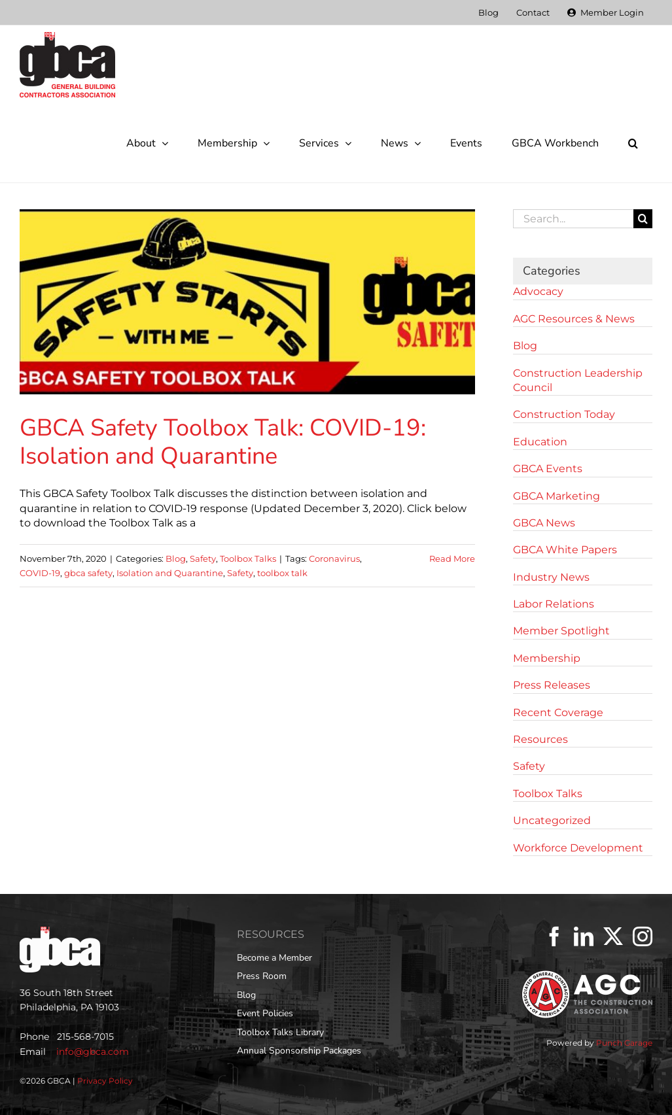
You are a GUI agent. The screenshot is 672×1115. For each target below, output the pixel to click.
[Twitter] (613, 936)
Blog (176, 558)
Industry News (551, 577)
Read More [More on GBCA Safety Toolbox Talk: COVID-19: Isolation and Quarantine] (452, 558)
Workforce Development (578, 848)
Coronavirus (334, 558)
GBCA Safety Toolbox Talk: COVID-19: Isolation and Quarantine (223, 442)
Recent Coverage (558, 712)
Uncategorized (552, 820)
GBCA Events (547, 468)
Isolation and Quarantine (169, 573)
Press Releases (551, 685)
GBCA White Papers (565, 549)
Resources (540, 739)
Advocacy (538, 291)
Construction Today (564, 414)
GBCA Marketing (556, 496)
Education (540, 442)
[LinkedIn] (583, 936)
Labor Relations (553, 604)
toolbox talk (282, 573)
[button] (632, 143)
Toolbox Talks (248, 558)
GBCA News (544, 523)
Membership (546, 658)
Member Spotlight (561, 631)
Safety (203, 558)
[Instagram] (642, 936)
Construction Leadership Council (578, 380)
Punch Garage (624, 1043)
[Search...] (573, 218)
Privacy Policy (105, 1081)
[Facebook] (554, 936)
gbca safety (88, 573)
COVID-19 (40, 573)
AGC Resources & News (574, 319)
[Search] (642, 218)
